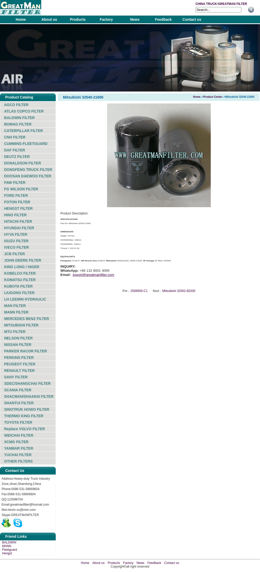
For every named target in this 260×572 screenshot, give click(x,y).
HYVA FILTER (15, 234)
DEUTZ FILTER (17, 157)
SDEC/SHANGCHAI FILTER (27, 383)
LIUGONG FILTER (19, 293)
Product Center (212, 96)
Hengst (7, 553)
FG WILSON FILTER (21, 189)
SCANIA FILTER (17, 390)
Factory (106, 19)
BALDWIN (9, 542)
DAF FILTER (14, 150)
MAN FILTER (15, 306)
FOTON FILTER (17, 202)
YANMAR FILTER (18, 448)
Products (78, 19)
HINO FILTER (15, 215)
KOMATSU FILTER (20, 280)
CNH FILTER (14, 137)
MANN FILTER (16, 312)
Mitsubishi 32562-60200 (178, 291)
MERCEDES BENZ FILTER (26, 319)
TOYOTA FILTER (18, 422)
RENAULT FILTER (19, 370)
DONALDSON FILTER (22, 163)
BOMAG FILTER (18, 124)
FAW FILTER (14, 182)
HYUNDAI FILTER (19, 228)
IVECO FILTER (16, 247)
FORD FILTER (16, 195)
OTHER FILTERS (18, 461)
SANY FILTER (16, 377)
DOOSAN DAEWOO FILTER (27, 176)
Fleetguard (9, 550)
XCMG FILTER (16, 442)
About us (49, 19)
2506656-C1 (138, 291)
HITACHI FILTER (18, 221)
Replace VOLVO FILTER (24, 429)
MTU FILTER (14, 332)
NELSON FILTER (18, 338)
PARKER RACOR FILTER (25, 351)
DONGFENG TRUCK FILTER (28, 170)
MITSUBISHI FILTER (21, 325)
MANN (6, 546)
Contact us (191, 19)
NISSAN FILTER (17, 345)
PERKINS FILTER (19, 357)
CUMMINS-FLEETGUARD (25, 144)
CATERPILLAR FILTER (23, 131)
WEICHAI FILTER (18, 435)
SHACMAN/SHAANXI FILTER (28, 396)
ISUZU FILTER (16, 241)
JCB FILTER (14, 254)
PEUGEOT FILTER (19, 364)
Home (21, 19)
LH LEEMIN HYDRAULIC (25, 299)
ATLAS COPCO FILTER (24, 111)
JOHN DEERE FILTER (22, 260)
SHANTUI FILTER (19, 403)
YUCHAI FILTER (18, 455)
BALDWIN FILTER (19, 118)
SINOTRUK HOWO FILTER (26, 409)
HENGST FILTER (18, 208)
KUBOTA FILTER (18, 286)
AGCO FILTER (16, 105)
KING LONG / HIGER (21, 267)
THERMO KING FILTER (23, 416)
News (135, 19)
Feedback (163, 19)
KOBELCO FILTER (20, 273)
